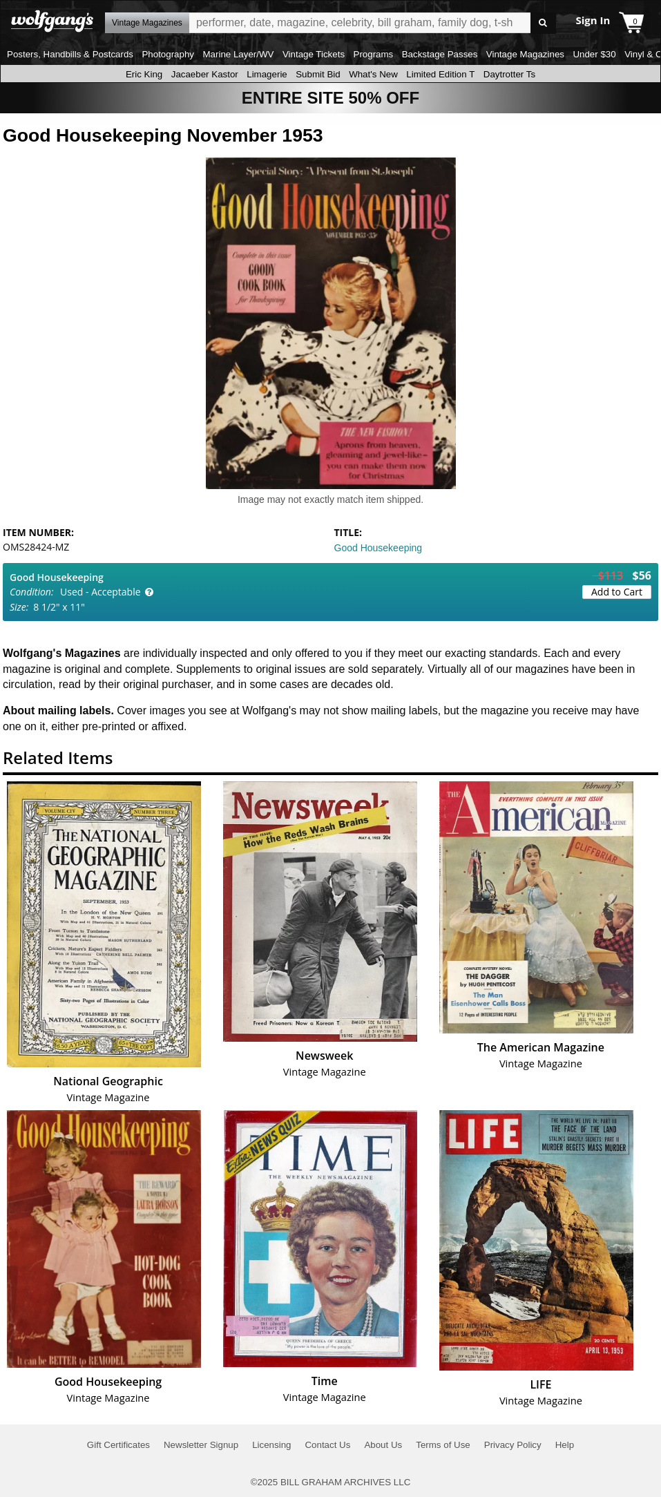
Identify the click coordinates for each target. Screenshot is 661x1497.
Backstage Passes (440, 54)
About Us (383, 1445)
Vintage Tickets (313, 54)
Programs (374, 54)
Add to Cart (616, 591)
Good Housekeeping (378, 547)
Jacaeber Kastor (204, 74)
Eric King (144, 74)
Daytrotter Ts (509, 74)
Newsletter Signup (201, 1445)
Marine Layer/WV (238, 54)
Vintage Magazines (525, 54)
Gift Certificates (118, 1445)
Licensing (271, 1445)
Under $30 (594, 54)
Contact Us (327, 1445)
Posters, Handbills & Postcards (70, 54)
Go (543, 23)
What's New (373, 74)
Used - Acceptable (100, 591)
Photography (168, 54)
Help (564, 1445)
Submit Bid (318, 74)
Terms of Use (443, 1445)
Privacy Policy (513, 1445)
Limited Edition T (440, 74)
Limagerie (267, 74)
